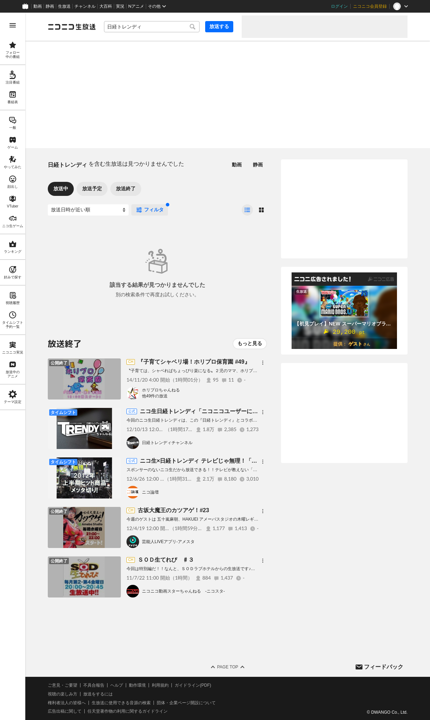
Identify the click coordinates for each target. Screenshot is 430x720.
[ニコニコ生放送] (72, 27)
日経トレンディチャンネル (167, 442)
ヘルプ (116, 685)
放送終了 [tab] (126, 188)
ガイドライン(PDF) (193, 685)
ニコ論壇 (150, 492)
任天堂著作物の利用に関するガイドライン (127, 711)
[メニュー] (263, 362)
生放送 (64, 6)
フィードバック (383, 667)
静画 (50, 6)
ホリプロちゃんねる (161, 390)
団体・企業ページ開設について (186, 703)
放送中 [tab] (60, 188)
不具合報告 (93, 685)
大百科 (105, 6)
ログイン (339, 6)
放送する (219, 26)
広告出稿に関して (65, 711)
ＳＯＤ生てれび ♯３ (166, 560)
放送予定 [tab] (92, 188)
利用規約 (160, 685)
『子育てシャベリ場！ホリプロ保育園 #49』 (194, 362)
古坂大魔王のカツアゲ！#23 (173, 510)
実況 (120, 6)
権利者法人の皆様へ (67, 702)
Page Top (227, 667)
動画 (37, 6)
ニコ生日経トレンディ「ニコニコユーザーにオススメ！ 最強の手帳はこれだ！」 (242, 411)
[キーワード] (152, 26)
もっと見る (249, 343)
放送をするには (98, 694)
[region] (12, 366)
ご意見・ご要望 (62, 685)
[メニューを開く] (13, 25)
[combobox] (152, 26)
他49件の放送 (155, 396)
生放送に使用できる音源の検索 (121, 703)
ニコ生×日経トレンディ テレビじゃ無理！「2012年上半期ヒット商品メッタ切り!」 (245, 461)
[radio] (247, 210)
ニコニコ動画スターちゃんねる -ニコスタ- (183, 591)
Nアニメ (136, 6)
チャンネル (85, 6)
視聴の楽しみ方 (62, 694)
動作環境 (137, 685)
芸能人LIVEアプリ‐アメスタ (168, 541)
